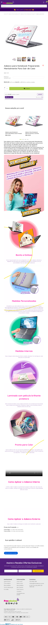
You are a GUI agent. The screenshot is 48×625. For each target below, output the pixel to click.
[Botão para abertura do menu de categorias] (1, 2)
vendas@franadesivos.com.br (36, 583)
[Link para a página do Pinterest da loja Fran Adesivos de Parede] (16, 603)
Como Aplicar (7, 583)
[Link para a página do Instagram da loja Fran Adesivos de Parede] (6, 603)
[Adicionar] (4, 88)
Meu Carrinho (20, 587)
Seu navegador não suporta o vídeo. (24, 465)
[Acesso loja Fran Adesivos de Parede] (43, 2)
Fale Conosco (20, 589)
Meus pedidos (7, 585)
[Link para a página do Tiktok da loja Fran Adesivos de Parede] (14, 603)
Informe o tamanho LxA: (7, 77)
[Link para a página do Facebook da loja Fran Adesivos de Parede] (9, 603)
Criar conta (19, 581)
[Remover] (4, 89)
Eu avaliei (6, 589)
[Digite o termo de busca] (22, 6)
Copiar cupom (9, 97)
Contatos (19, 591)
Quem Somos (7, 581)
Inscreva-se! (38, 571)
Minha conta (20, 583)
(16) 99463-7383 (33, 581)
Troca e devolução (8, 587)
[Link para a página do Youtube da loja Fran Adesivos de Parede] (11, 603)
